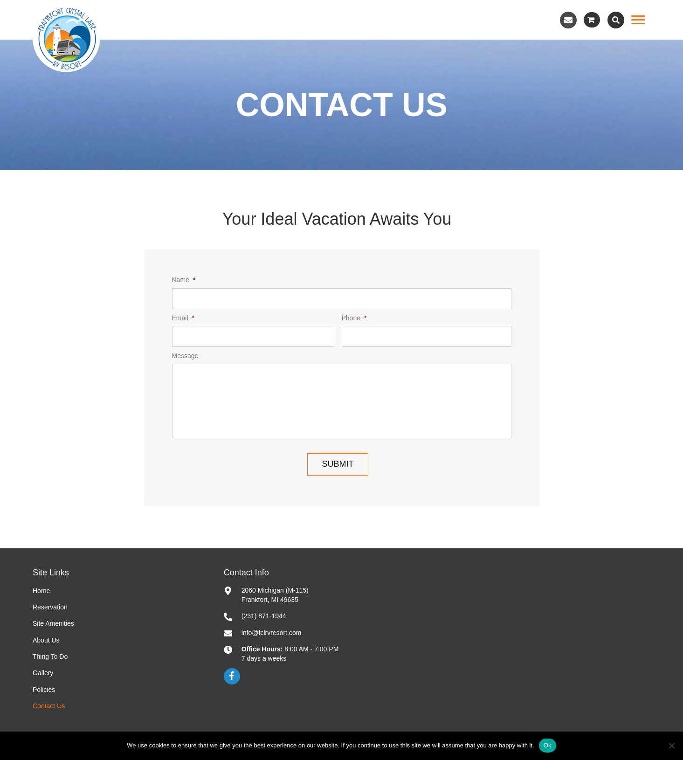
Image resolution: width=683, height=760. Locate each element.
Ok (548, 745)
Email (183, 318)
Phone (354, 318)
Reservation (50, 607)
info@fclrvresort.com (271, 632)
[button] (568, 20)
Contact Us (49, 706)
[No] (671, 745)
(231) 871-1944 (263, 616)
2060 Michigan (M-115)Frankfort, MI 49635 (275, 595)
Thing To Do (50, 656)
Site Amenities (53, 623)
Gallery (43, 673)
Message (185, 355)
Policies (44, 689)
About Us (46, 640)
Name (184, 280)
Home (41, 590)
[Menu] (638, 20)
